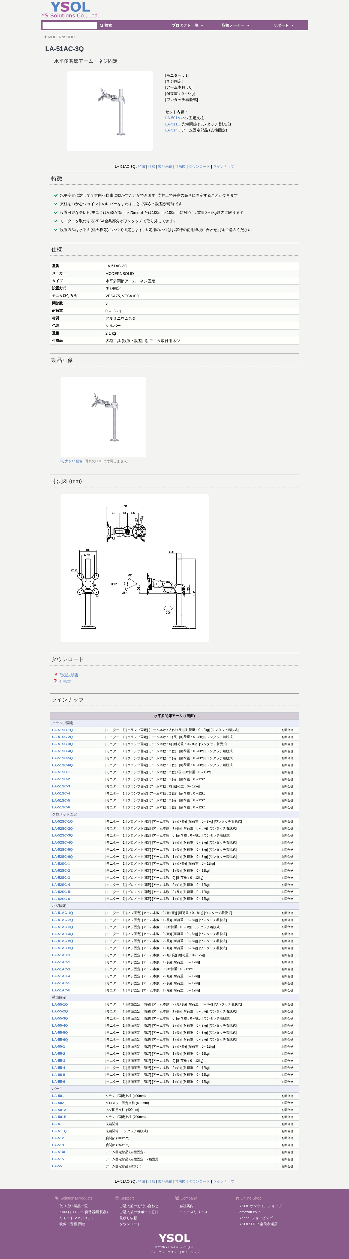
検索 (106, 25)
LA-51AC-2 (61, 962)
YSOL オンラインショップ (260, 1206)
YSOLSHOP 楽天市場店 (258, 1224)
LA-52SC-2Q (62, 828)
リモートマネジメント (77, 1218)
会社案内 (186, 1206)
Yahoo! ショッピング (256, 1218)
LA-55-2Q (60, 1011)
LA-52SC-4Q (62, 842)
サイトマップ (191, 1252)
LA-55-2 (58, 1053)
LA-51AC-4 (61, 976)
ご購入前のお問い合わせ (138, 1206)
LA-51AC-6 (61, 990)
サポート (284, 25)
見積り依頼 (128, 1218)
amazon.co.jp (249, 1212)
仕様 (151, 166)
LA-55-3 (58, 1061)
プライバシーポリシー (164, 1252)
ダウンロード (199, 166)
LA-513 (58, 1145)
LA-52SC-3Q (62, 835)
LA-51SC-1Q (62, 730)
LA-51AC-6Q (62, 948)
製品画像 (165, 166)
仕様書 (65, 681)
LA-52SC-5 (61, 892)
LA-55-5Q (60, 1032)
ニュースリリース (193, 1212)
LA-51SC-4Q (62, 751)
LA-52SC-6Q (62, 857)
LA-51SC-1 (61, 772)
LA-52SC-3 (61, 878)
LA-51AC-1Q (62, 913)
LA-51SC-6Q (62, 765)
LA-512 (58, 1138)
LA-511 (58, 1124)
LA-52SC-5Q (62, 849)
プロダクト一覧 (188, 25)
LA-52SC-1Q (62, 821)
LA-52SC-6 (61, 899)
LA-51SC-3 (61, 786)
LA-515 (58, 1159)
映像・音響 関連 (72, 1224)
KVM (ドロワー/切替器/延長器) (83, 1212)
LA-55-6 (58, 1082)
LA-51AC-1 (61, 955)
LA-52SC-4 (61, 885)
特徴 (141, 166)
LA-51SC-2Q (62, 737)
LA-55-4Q (60, 1025)
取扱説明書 (69, 675)
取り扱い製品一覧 (73, 1206)
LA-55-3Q (60, 1018)
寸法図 (180, 166)
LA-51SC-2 (61, 779)
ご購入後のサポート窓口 (138, 1212)
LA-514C (172, 130)
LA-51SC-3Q (62, 744)
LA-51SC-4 (61, 793)
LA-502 (58, 1103)
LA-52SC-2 (61, 870)
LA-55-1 (58, 1046)
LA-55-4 (58, 1068)
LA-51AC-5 (61, 983)
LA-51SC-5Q (62, 758)
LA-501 (58, 1096)
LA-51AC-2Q (62, 920)
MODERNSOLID (61, 37)
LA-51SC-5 (61, 800)
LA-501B (59, 1117)
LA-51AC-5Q (62, 941)
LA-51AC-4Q (62, 934)
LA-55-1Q (60, 1004)
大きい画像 (72, 461)
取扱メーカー (236, 25)
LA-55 (57, 1166)
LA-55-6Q (60, 1040)
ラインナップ (223, 166)
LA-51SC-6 (61, 807)
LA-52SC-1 (61, 864)
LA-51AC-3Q (62, 927)
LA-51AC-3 (61, 969)
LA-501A (172, 118)
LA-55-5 (58, 1075)
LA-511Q (172, 124)
